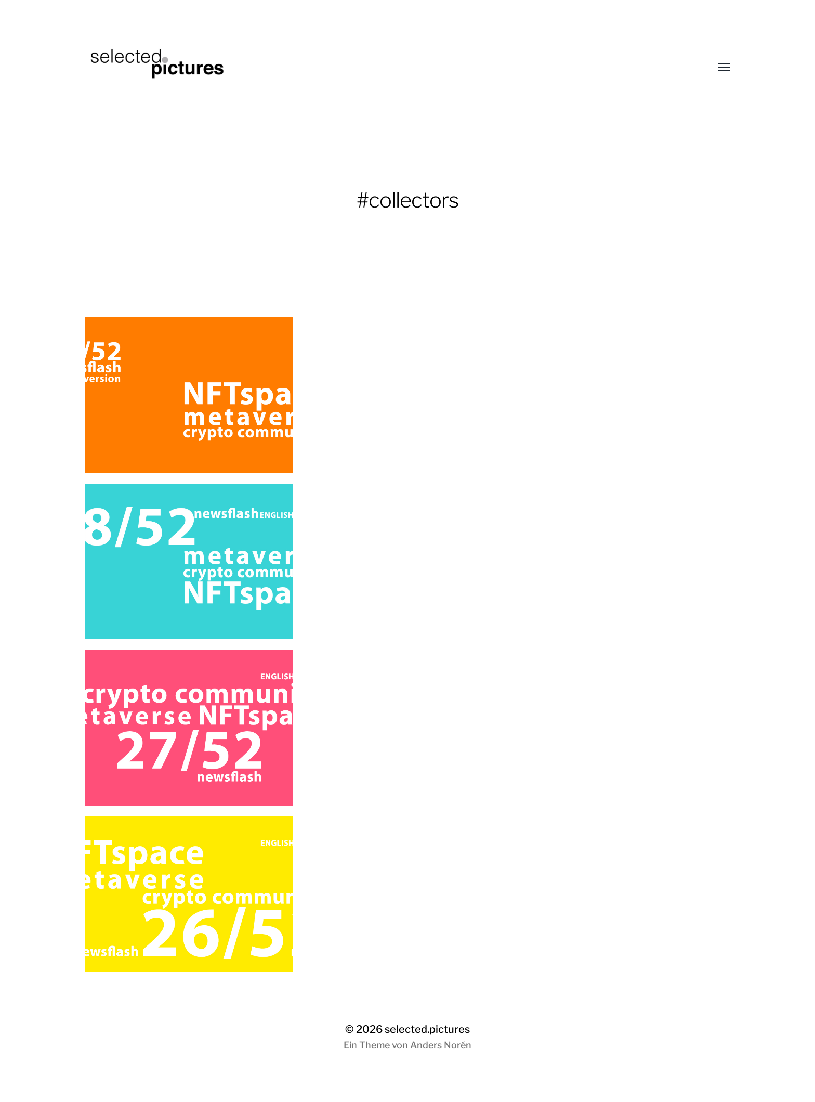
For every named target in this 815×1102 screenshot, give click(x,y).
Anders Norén (440, 1045)
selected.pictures (427, 1029)
